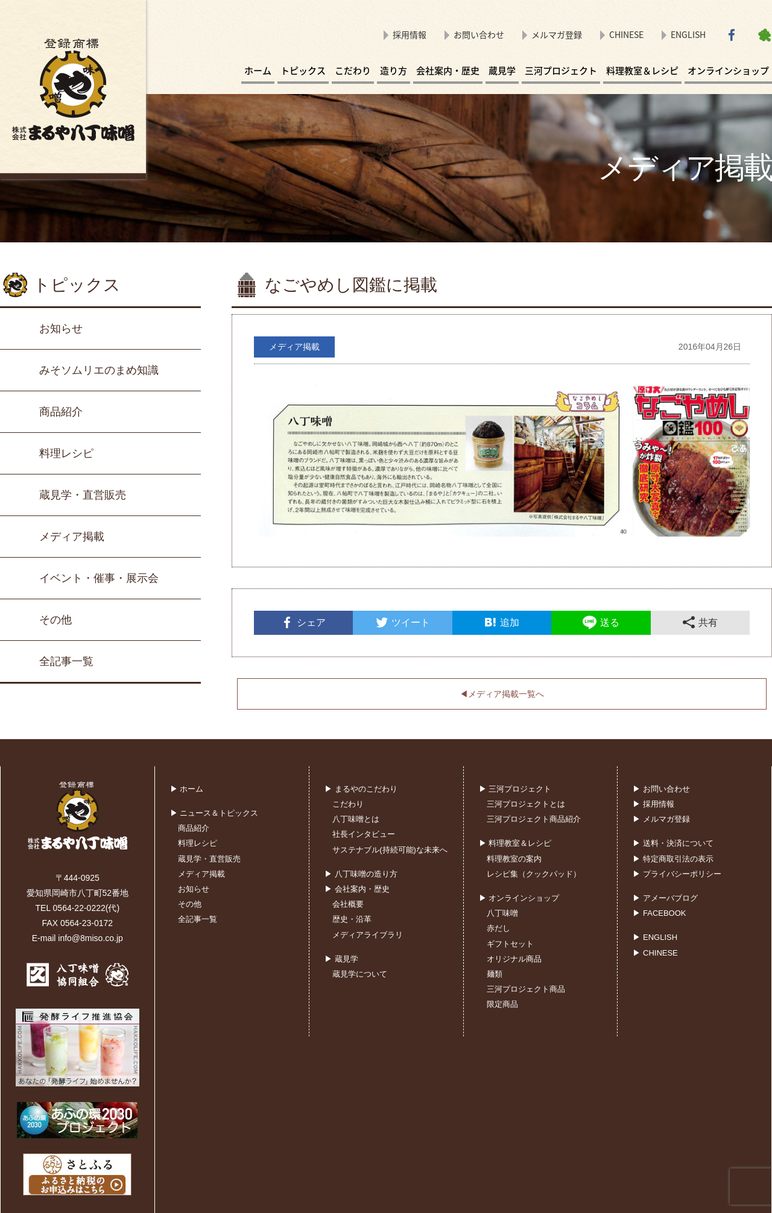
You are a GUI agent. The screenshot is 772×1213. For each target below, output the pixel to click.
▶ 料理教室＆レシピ (515, 843)
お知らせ (61, 329)
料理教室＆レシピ (642, 70)
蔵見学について (359, 973)
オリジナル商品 (514, 958)
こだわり (353, 70)
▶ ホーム (187, 788)
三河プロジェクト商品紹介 (534, 819)
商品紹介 (61, 412)
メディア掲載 (71, 537)
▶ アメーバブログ (665, 898)
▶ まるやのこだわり (360, 788)
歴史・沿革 (352, 919)
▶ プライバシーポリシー (677, 873)
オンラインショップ (728, 70)
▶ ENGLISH (655, 937)
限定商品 (502, 1004)
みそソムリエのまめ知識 (99, 370)
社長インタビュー (363, 834)
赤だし (498, 928)
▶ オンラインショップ (519, 898)
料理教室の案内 (514, 858)
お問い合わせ (479, 34)
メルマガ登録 (556, 34)
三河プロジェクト (561, 70)
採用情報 (409, 34)
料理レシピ (66, 453)
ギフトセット (510, 943)
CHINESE (626, 34)
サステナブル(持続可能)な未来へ (390, 849)
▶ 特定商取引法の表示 (673, 858)
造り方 (393, 70)
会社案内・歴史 (447, 70)
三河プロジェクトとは (526, 803)
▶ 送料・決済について (673, 843)
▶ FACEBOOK (659, 913)
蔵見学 (502, 70)
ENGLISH (688, 34)
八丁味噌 (502, 913)
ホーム (257, 70)
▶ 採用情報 (653, 803)
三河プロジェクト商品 (526, 989)
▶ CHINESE (655, 952)
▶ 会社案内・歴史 (357, 888)
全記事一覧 (66, 661)
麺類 (494, 973)
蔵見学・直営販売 (82, 495)
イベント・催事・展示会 (99, 578)
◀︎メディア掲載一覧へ (502, 694)
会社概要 (348, 904)
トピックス (303, 70)
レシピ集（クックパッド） (534, 873)
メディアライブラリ (367, 934)
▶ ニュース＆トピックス (214, 813)
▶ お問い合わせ (661, 788)
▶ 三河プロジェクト (515, 788)
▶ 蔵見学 (341, 958)
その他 (55, 620)
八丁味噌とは (355, 819)
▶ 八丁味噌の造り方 (360, 873)
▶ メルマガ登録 (661, 819)
